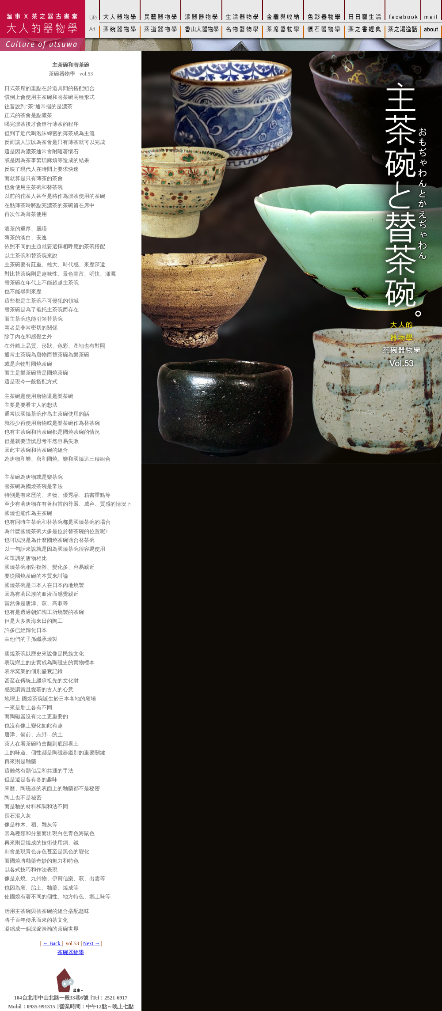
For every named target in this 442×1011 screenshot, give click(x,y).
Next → (91, 943)
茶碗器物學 (70, 952)
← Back (52, 943)
